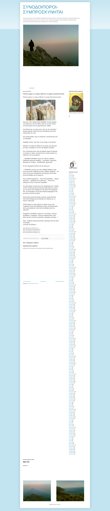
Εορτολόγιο (31, 88)
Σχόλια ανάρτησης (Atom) (33, 283)
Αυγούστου (71, 187)
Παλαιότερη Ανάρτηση (60, 281)
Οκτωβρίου (71, 184)
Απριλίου (70, 175)
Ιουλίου (70, 188)
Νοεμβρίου (71, 182)
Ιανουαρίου (71, 179)
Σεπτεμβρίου (71, 185)
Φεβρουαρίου (71, 178)
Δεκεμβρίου (71, 181)
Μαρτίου (70, 176)
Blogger (58, 504)
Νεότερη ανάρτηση (27, 281)
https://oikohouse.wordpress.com (30, 228)
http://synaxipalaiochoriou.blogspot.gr (31, 229)
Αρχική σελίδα (43, 281)
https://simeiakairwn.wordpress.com (31, 231)
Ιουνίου (70, 190)
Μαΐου (70, 173)
